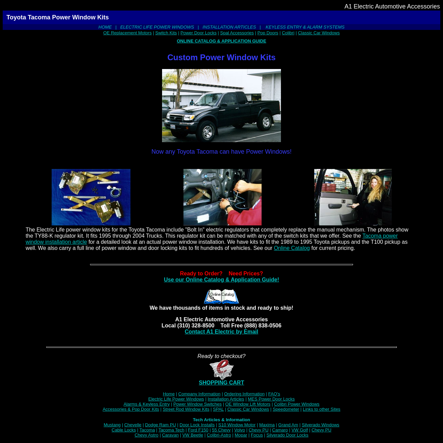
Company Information (199, 393)
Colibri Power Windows (297, 404)
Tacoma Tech (171, 429)
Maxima (267, 424)
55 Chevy (221, 429)
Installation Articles (226, 399)
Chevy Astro (146, 435)
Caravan (170, 435)
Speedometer (286, 409)
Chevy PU (259, 429)
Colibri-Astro (219, 435)
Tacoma (147, 429)
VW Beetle (192, 435)
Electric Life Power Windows (176, 399)
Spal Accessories (237, 32)
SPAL (218, 409)
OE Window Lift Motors (247, 404)
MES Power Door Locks (271, 399)
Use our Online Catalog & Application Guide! (221, 280)
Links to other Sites (321, 409)
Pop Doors (268, 32)
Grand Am (288, 424)
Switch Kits (166, 32)
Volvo (239, 429)
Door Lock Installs (197, 424)
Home (169, 393)
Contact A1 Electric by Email (221, 332)
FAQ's (274, 393)
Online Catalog (292, 248)
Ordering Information (244, 393)
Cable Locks (124, 429)
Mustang (112, 424)
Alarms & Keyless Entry (147, 404)
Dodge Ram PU (160, 424)
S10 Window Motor (237, 424)
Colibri (288, 32)
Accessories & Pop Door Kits (131, 409)
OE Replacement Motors (127, 32)
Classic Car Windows (319, 32)
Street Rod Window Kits (186, 409)
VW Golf (299, 429)
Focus (257, 435)
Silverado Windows (320, 424)
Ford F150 (198, 429)
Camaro (280, 429)
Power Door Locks (198, 32)
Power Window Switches (197, 404)
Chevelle (133, 424)
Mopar (241, 435)
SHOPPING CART (221, 380)
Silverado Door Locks (287, 435)
